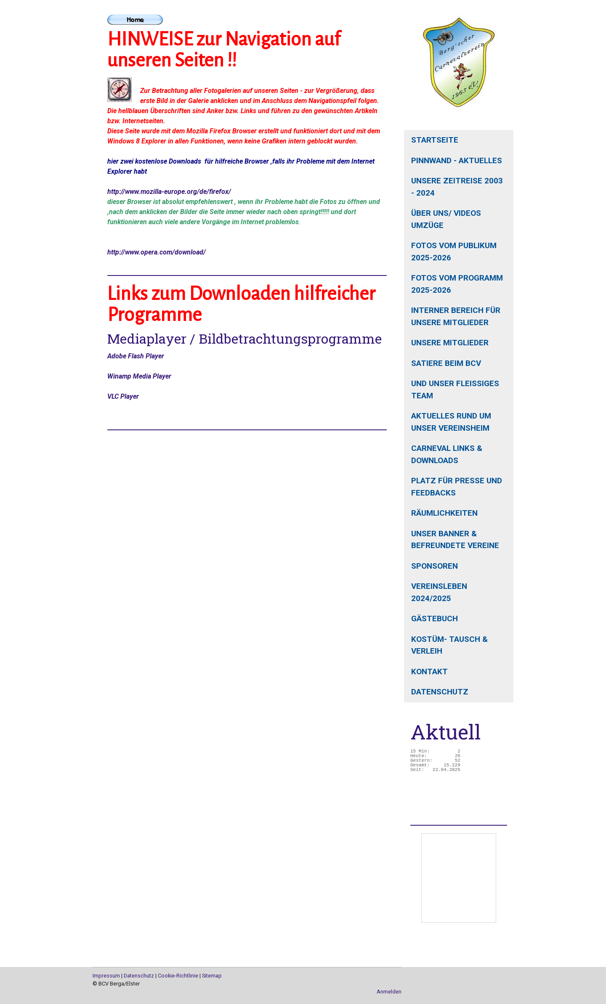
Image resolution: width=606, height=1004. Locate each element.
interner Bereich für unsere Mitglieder (455, 316)
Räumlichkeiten (444, 513)
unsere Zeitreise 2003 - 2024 (457, 187)
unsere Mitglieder (450, 342)
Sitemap (212, 975)
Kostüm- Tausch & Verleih (449, 645)
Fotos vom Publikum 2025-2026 (454, 251)
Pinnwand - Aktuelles (456, 160)
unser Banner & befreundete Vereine (455, 540)
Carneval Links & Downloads (446, 454)
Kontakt (429, 671)
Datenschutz (439, 692)
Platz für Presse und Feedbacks (456, 487)
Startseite (434, 140)
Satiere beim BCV (446, 363)
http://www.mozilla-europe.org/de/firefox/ (169, 192)
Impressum (106, 975)
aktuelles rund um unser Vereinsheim (451, 422)
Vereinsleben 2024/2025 (439, 592)
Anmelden (389, 991)
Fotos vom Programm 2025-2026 (457, 284)
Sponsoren (434, 566)
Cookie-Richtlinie (178, 975)
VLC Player (123, 396)
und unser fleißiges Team (455, 389)
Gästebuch (434, 618)
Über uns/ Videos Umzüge (446, 219)
